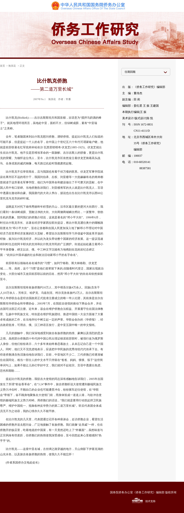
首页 (2, 66)
